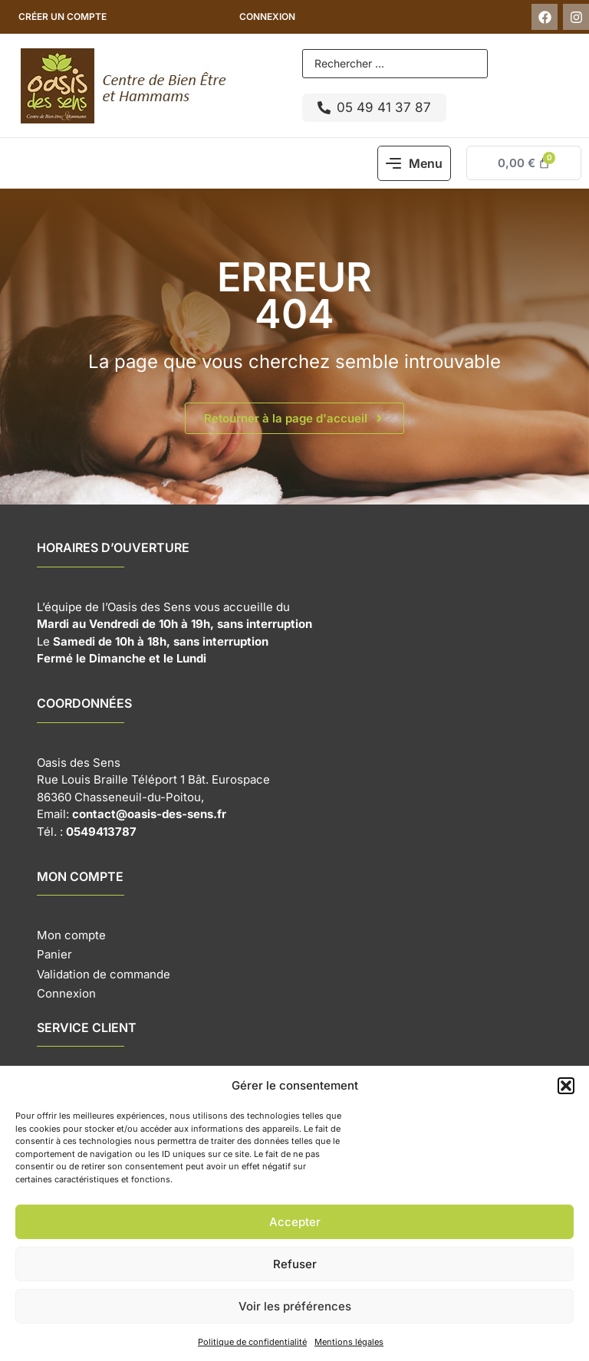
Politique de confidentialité (252, 1341)
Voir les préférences (295, 1306)
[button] (566, 1085)
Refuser (295, 1264)
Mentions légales (348, 1341)
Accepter (295, 1222)
